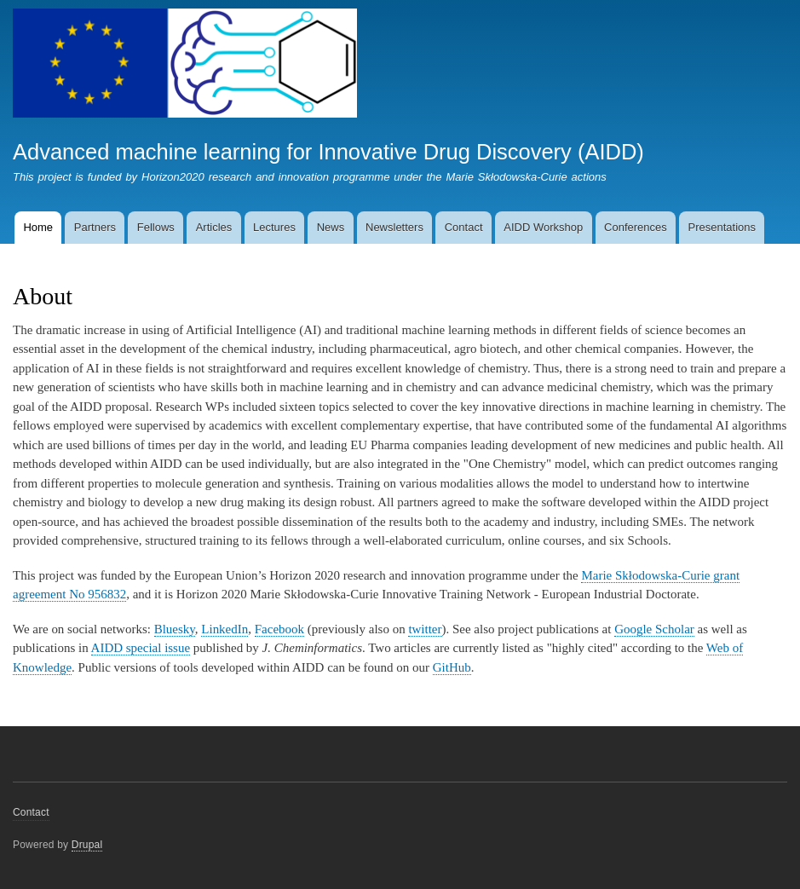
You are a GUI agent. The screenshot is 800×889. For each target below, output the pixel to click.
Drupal (87, 845)
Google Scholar (654, 629)
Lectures (274, 227)
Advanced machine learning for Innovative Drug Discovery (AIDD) (328, 152)
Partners (95, 227)
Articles (214, 227)
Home (38, 227)
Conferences (635, 227)
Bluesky (174, 629)
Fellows (156, 227)
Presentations (722, 227)
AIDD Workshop (543, 227)
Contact (464, 227)
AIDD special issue (141, 648)
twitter (424, 629)
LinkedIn (224, 629)
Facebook (279, 629)
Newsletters (394, 227)
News (331, 227)
